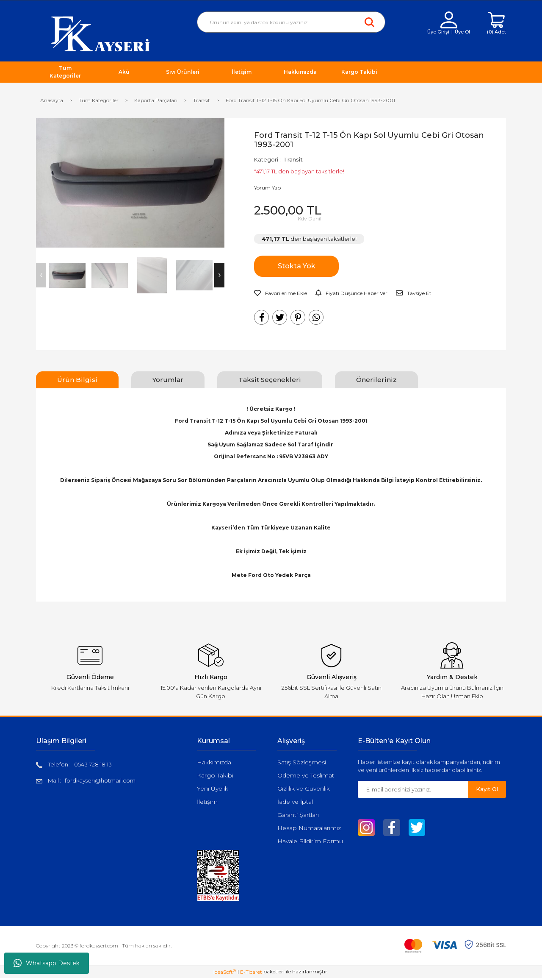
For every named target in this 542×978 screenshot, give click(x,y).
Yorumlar (167, 380)
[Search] (291, 22)
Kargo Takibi (215, 775)
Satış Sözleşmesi (301, 762)
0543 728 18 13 (93, 764)
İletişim (207, 801)
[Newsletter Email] (413, 789)
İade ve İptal (295, 801)
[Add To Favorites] (280, 293)
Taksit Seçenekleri (269, 380)
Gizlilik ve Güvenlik (303, 788)
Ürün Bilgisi (77, 380)
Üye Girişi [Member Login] (438, 32)
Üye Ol (462, 32)
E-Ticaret (251, 972)
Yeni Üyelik (212, 788)
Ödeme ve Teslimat (305, 775)
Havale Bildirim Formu (310, 841)
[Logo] (100, 33)
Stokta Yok (296, 266)
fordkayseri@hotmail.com (100, 780)
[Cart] (496, 23)
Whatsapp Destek (47, 963)
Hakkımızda (214, 762)
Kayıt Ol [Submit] (487, 789)
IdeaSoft (224, 971)
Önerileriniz (376, 380)
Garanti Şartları (298, 815)
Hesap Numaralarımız (309, 828)
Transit (293, 159)
